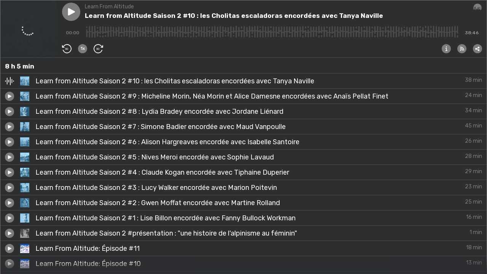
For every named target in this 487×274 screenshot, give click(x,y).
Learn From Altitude (109, 6)
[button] (71, 12)
